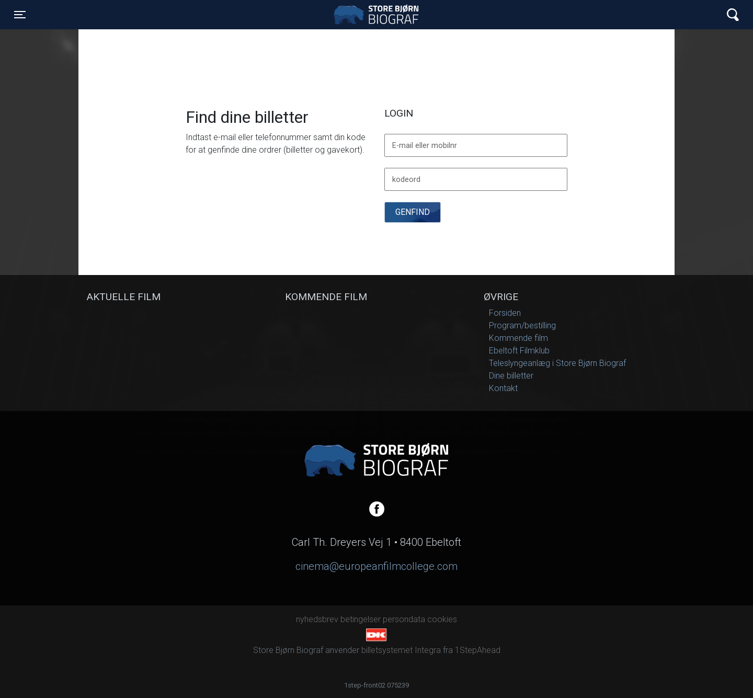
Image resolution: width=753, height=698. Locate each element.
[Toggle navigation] (20, 14)
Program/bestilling (522, 325)
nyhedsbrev (317, 619)
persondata (404, 619)
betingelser (360, 619)
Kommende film (518, 338)
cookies (442, 619)
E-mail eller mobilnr (424, 146)
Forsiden (505, 313)
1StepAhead (477, 650)
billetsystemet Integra (401, 650)
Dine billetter (511, 376)
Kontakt (503, 388)
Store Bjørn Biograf (379, 14)
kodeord (406, 180)
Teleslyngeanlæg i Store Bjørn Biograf (557, 363)
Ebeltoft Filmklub (519, 351)
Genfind (412, 212)
